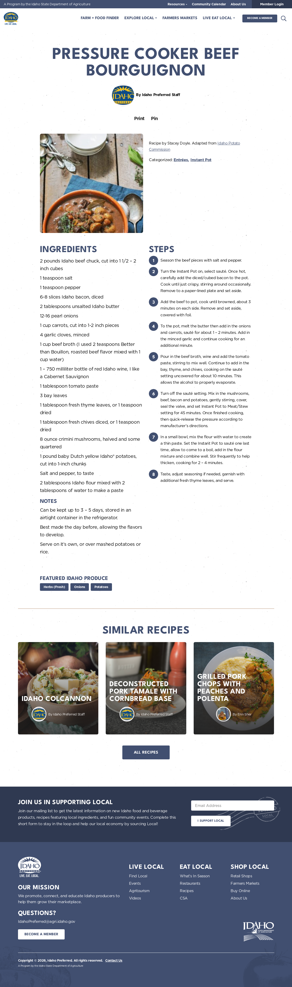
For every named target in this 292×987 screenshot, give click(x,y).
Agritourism (139, 890)
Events (135, 883)
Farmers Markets (180, 18)
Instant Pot (200, 159)
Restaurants (190, 883)
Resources (177, 4)
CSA (184, 898)
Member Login (272, 4)
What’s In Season (195, 876)
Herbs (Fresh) (54, 587)
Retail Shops (241, 876)
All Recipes (146, 753)
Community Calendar (209, 4)
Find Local (138, 876)
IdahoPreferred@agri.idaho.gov (46, 921)
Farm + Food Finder (100, 18)
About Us (238, 4)
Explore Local (139, 18)
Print (139, 118)
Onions (79, 587)
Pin (154, 118)
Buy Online (240, 890)
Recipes (186, 890)
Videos (135, 898)
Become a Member (259, 18)
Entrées (181, 159)
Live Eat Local (218, 18)
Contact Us (113, 960)
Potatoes (101, 587)
